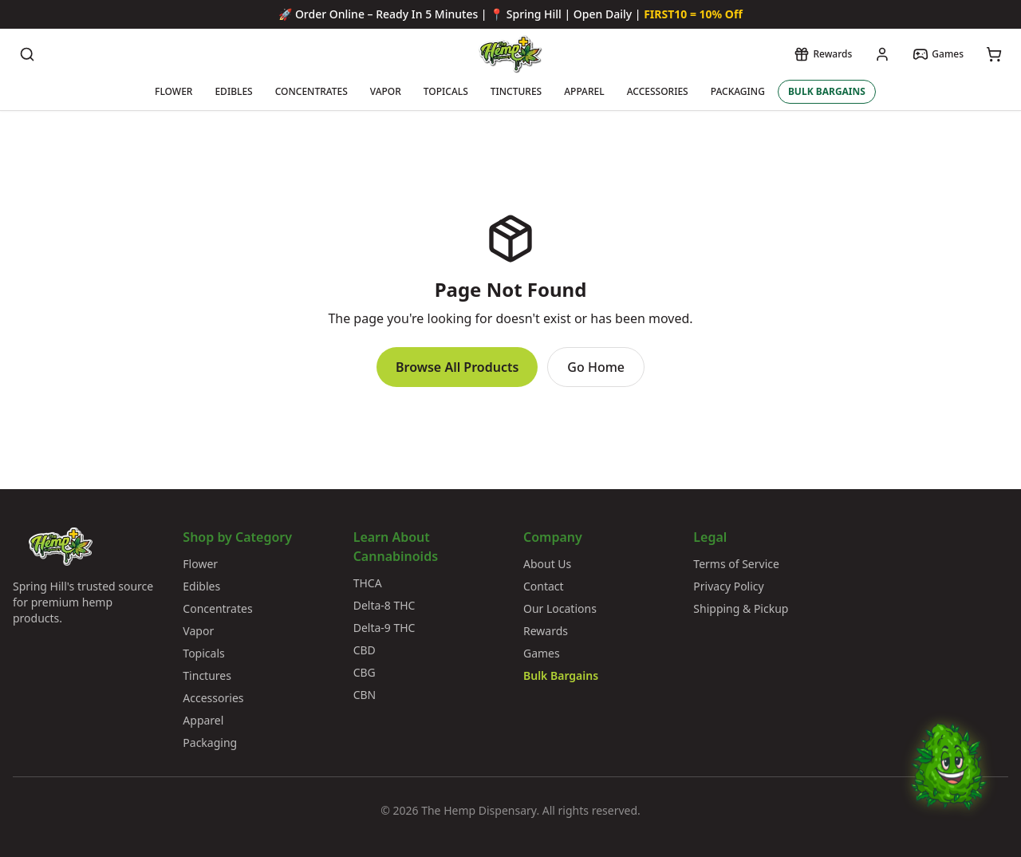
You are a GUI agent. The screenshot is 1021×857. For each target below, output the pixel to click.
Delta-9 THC (384, 627)
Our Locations (560, 608)
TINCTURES (516, 91)
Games (541, 653)
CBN (364, 694)
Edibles (201, 586)
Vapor (198, 630)
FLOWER (173, 91)
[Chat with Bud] (948, 784)
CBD (364, 650)
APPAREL (584, 91)
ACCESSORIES (657, 91)
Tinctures (207, 675)
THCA (367, 582)
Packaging (210, 742)
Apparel (203, 720)
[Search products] (27, 54)
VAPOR (385, 91)
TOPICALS (446, 91)
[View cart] (994, 54)
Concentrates (217, 608)
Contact (543, 586)
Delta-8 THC (384, 605)
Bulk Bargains (560, 675)
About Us (547, 563)
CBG (364, 672)
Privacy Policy (728, 586)
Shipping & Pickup (740, 608)
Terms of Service (736, 563)
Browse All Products (457, 367)
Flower (200, 563)
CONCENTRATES (311, 91)
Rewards (545, 630)
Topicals (203, 653)
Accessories (213, 697)
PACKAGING (738, 91)
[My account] (882, 54)
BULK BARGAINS (826, 91)
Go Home (596, 367)
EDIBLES (233, 91)
